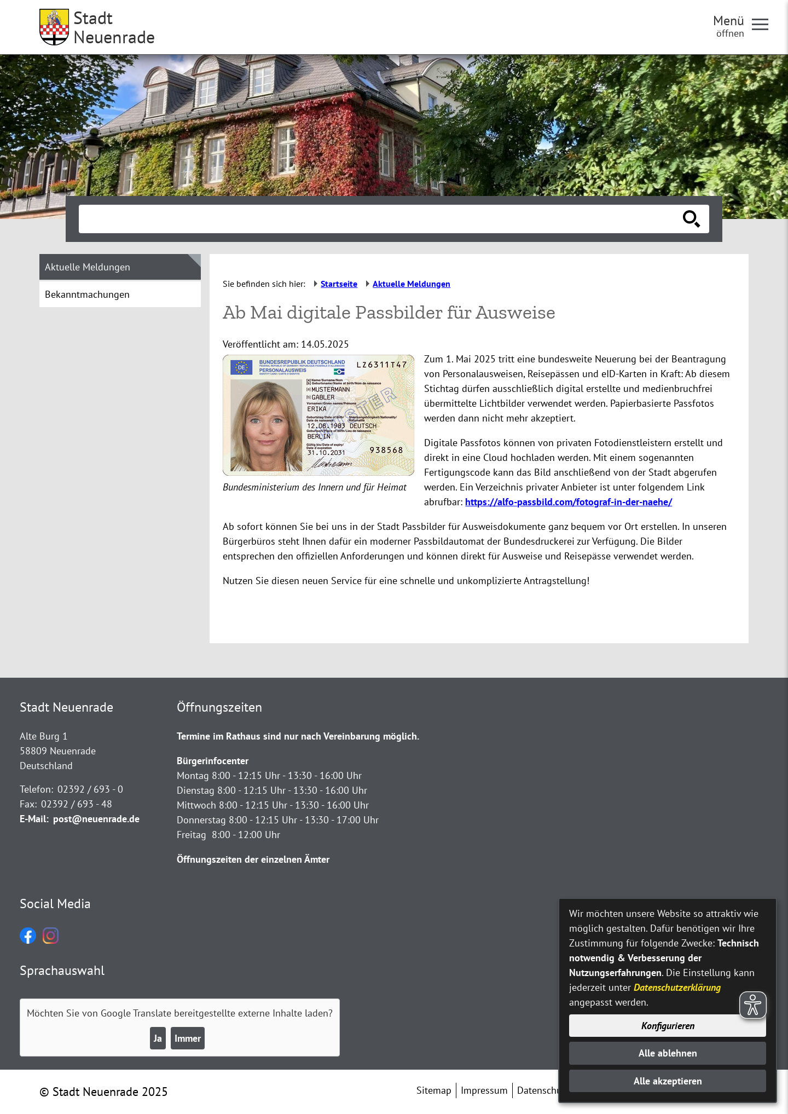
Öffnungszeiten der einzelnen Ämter (253, 859)
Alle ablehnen (668, 1053)
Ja (158, 1038)
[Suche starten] (691, 219)
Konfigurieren (667, 1025)
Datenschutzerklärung (677, 987)
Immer (188, 1038)
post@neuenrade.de (96, 818)
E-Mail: (34, 818)
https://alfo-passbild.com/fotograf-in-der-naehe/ (568, 501)
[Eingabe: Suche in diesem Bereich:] (382, 219)
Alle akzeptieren (668, 1081)
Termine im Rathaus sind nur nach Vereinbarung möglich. (298, 736)
